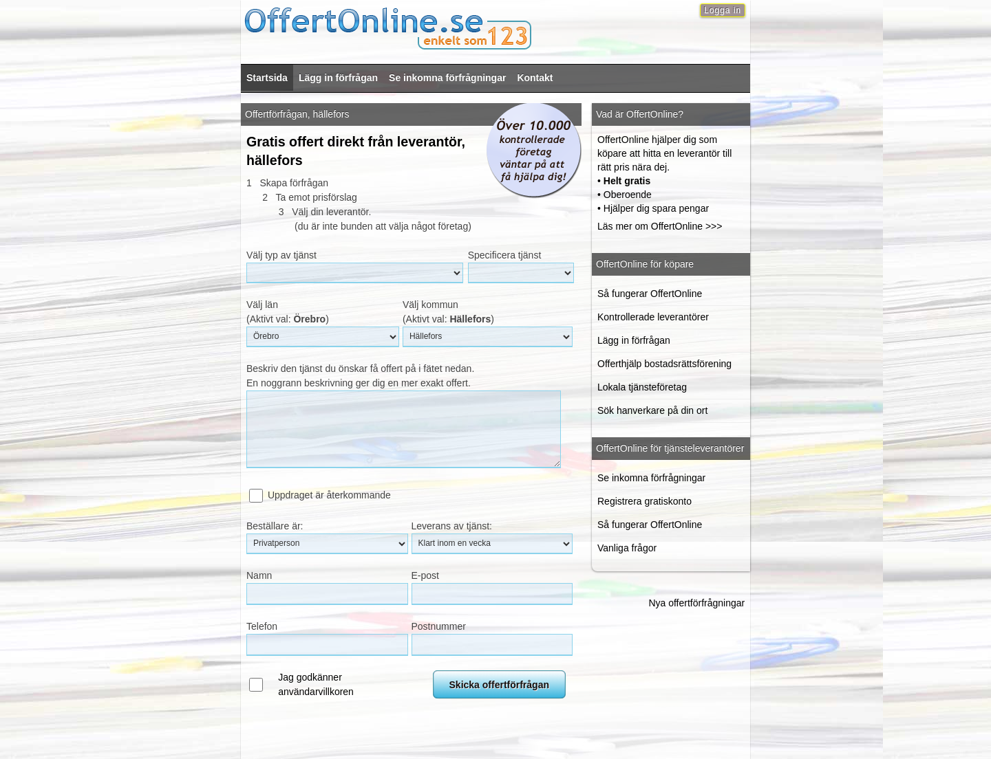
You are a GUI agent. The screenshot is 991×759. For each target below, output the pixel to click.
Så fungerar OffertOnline (649, 293)
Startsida (267, 77)
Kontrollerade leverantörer (653, 316)
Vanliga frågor (627, 547)
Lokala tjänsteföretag (642, 387)
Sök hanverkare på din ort (652, 410)
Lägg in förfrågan (338, 77)
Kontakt (535, 77)
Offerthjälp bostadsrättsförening (664, 363)
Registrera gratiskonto (644, 501)
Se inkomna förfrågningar (447, 77)
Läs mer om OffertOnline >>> (659, 226)
